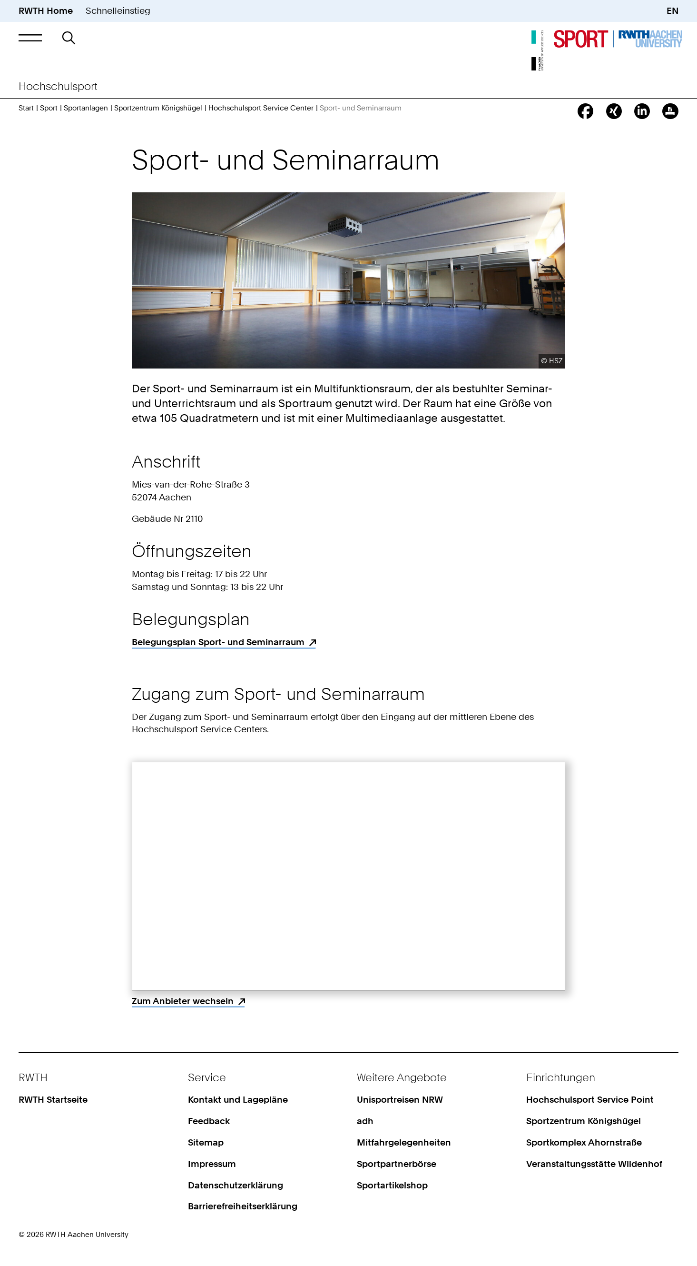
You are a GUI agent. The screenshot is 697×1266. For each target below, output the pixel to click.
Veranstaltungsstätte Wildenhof (594, 1163)
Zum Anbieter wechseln (183, 1001)
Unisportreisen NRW (400, 1099)
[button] (30, 37)
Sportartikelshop (392, 1185)
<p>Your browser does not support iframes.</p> (348, 876)
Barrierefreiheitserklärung (242, 1206)
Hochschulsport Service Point (590, 1099)
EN (672, 10)
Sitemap (206, 1142)
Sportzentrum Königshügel (158, 108)
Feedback (209, 1121)
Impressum (212, 1163)
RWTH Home (46, 10)
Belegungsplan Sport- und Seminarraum (218, 642)
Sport (49, 108)
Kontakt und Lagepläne (238, 1099)
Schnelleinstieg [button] (118, 10)
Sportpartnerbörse (396, 1163)
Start (26, 108)
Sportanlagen (86, 108)
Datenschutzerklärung (235, 1185)
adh (365, 1121)
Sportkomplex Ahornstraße (584, 1142)
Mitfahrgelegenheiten (404, 1142)
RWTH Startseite (53, 1099)
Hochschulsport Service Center (261, 108)
